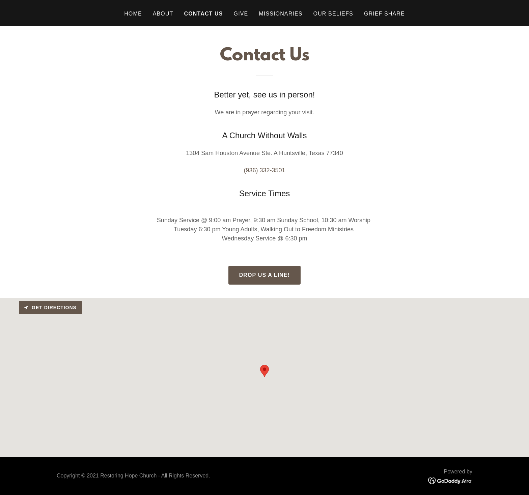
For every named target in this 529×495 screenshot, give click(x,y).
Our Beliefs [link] (333, 14)
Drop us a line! (264, 275)
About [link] (163, 14)
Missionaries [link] (280, 14)
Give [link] (241, 14)
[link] (450, 480)
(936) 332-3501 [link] (264, 170)
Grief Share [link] (384, 14)
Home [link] (133, 14)
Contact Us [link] (203, 14)
